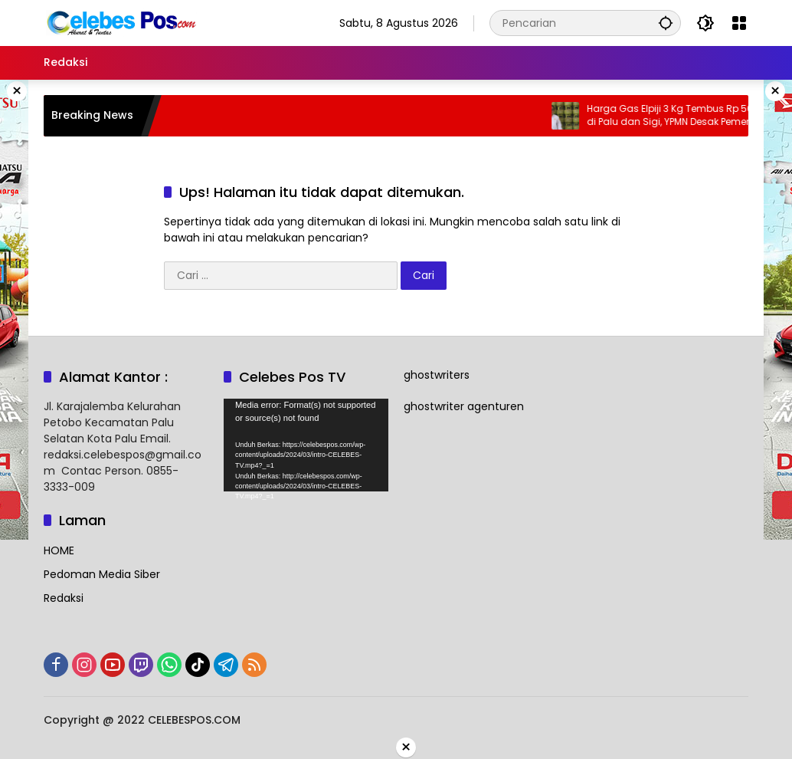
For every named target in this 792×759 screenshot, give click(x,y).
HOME (59, 550)
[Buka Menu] (739, 23)
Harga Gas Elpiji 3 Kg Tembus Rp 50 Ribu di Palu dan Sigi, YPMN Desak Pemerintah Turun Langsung (688, 116)
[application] (306, 445)
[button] (665, 22)
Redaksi (63, 598)
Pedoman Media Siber (102, 574)
